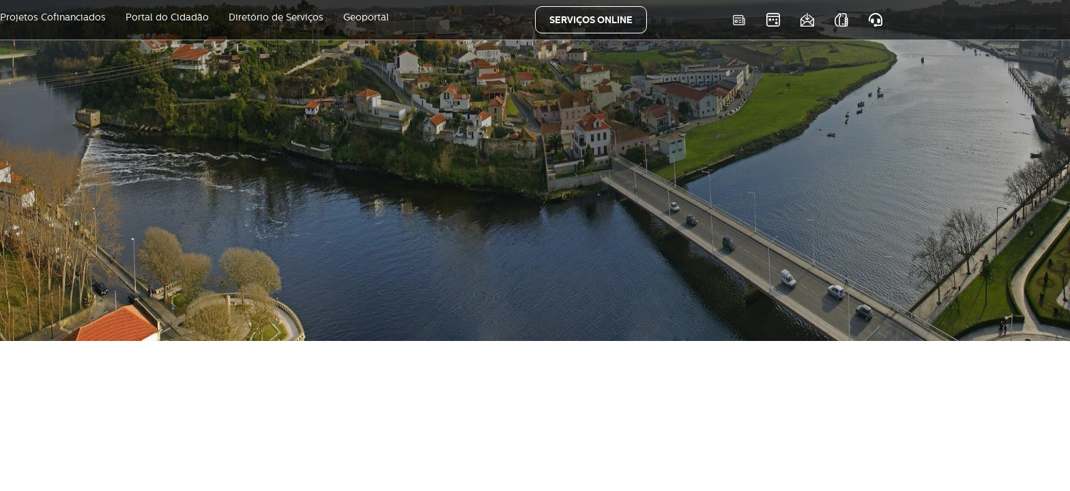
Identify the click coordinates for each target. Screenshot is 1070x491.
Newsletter (807, 20)
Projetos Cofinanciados (53, 17)
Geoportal (366, 17)
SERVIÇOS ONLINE (591, 19)
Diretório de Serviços (276, 17)
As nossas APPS (841, 20)
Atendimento (875, 20)
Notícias (738, 20)
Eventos (772, 20)
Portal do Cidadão (167, 17)
